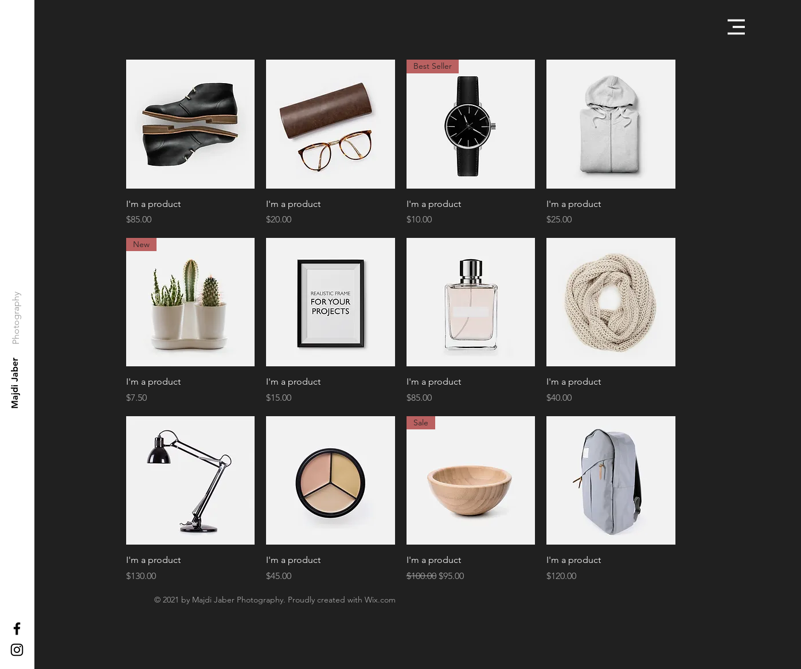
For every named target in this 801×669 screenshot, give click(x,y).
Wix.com (380, 599)
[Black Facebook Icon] (17, 628)
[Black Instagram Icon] (17, 649)
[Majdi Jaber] (15, 383)
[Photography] (16, 318)
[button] (736, 27)
